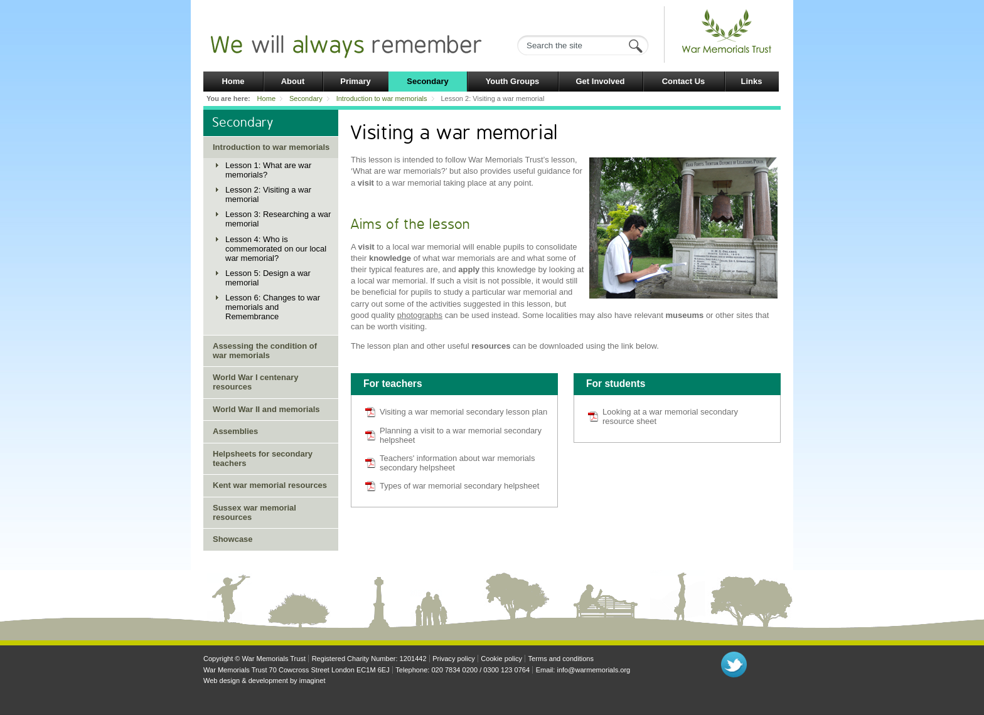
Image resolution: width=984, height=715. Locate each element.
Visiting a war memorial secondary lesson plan (463, 411)
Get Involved (599, 81)
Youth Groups (513, 81)
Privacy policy (453, 658)
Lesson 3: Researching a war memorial (278, 218)
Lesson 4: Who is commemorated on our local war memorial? (275, 249)
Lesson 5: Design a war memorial (268, 277)
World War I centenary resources (256, 382)
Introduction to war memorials (381, 98)
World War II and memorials (266, 409)
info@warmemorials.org (593, 670)
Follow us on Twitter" (734, 664)
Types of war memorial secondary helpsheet (459, 485)
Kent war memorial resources (270, 485)
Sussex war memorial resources (254, 512)
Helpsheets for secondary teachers (263, 458)
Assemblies (235, 431)
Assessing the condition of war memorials (265, 350)
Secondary (427, 81)
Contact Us (683, 81)
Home (233, 81)
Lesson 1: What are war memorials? (268, 170)
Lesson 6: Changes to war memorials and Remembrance (272, 307)
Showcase (233, 539)
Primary (355, 81)
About (293, 81)
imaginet (312, 680)
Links (751, 81)
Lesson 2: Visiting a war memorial (268, 194)
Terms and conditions (561, 658)
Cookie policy (501, 658)
